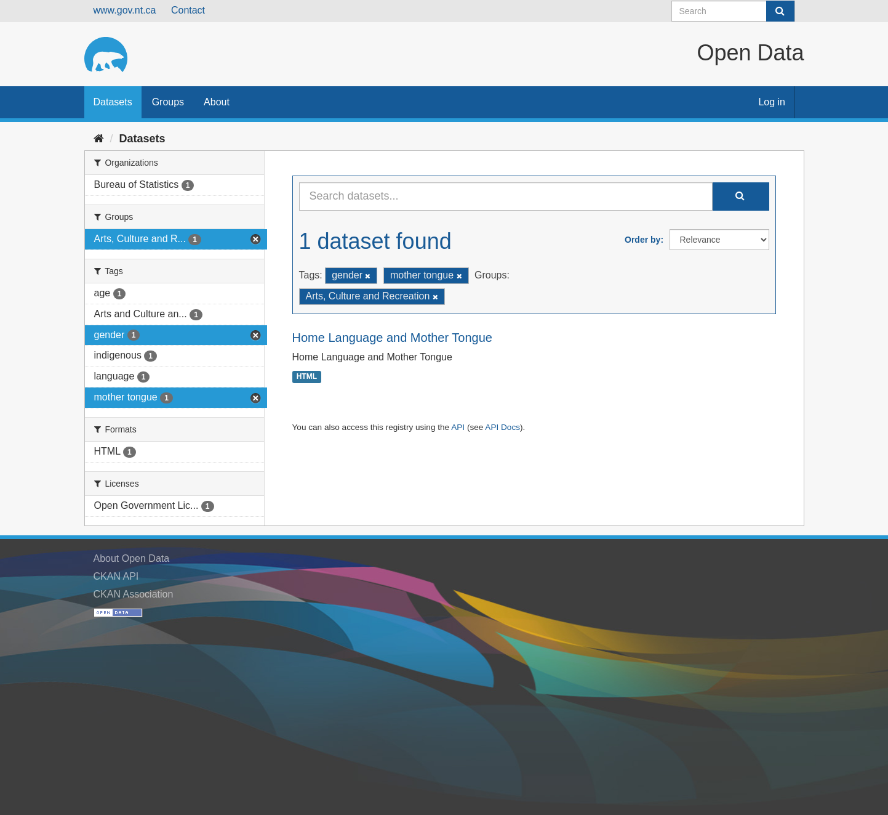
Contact (188, 10)
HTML (307, 377)
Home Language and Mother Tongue (392, 337)
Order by (642, 240)
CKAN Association (134, 594)
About (217, 102)
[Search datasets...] (506, 196)
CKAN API (116, 576)
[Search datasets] (733, 11)
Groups (168, 102)
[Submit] (780, 11)
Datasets (113, 102)
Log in (771, 102)
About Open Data (132, 558)
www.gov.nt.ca (125, 10)
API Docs (502, 427)
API (458, 427)
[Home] (99, 138)
